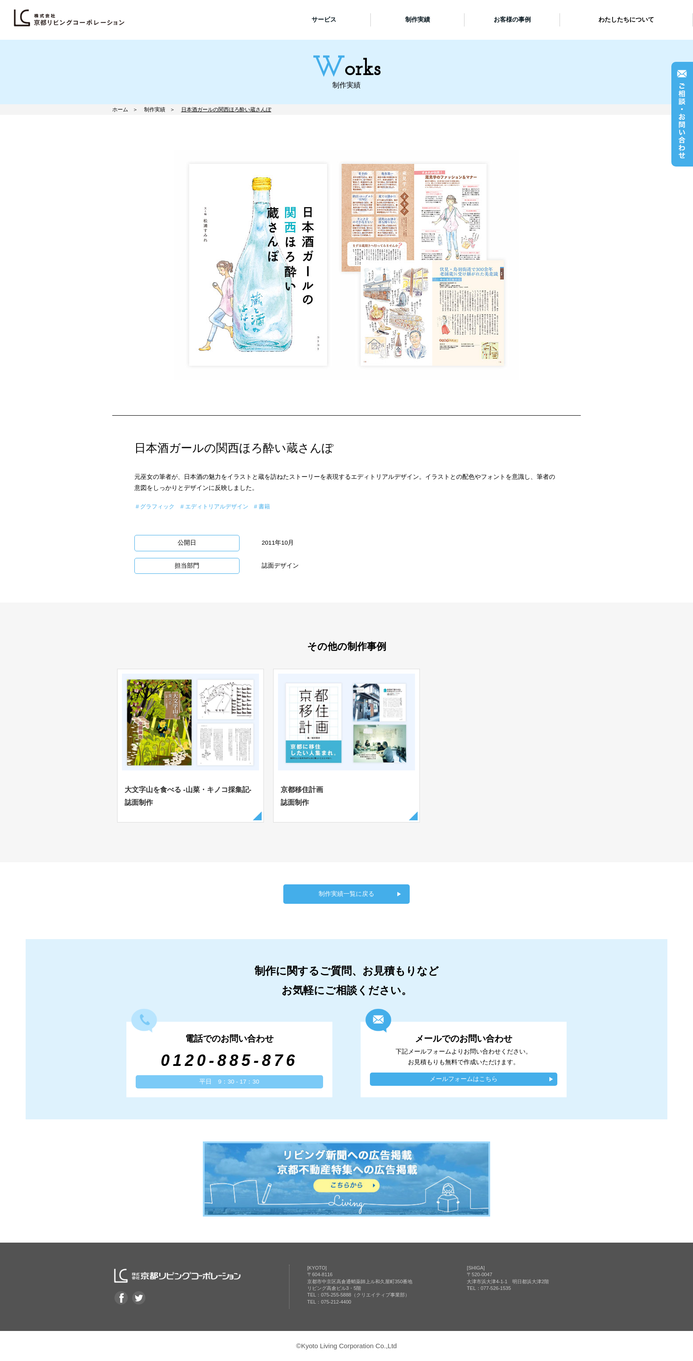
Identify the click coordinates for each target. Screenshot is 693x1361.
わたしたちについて (626, 19)
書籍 (264, 506)
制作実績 (417, 19)
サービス (324, 19)
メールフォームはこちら (464, 1079)
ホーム (120, 109)
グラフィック (157, 506)
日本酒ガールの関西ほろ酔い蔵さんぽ (226, 109)
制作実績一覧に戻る (346, 894)
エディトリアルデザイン (216, 506)
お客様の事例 (512, 19)
